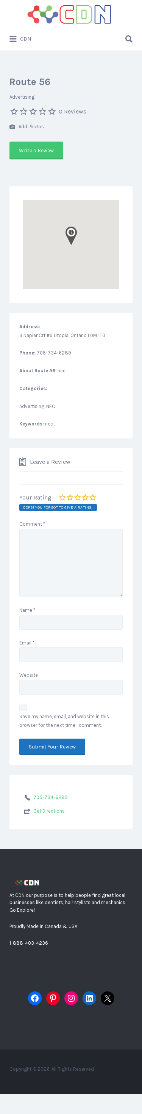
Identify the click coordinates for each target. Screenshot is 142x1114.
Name (27, 610)
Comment (32, 524)
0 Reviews (72, 111)
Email (26, 643)
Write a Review (36, 150)
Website (28, 675)
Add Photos (26, 127)
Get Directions (49, 811)
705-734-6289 (50, 797)
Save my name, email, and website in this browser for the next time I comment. (64, 721)
